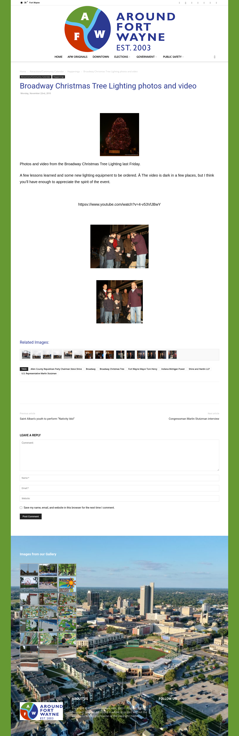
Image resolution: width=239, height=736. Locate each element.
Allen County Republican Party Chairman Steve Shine (56, 369)
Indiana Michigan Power (173, 369)
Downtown (101, 56)
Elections (122, 56)
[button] (214, 57)
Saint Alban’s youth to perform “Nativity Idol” (47, 418)
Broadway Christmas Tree (112, 369)
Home (58, 56)
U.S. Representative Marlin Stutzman (39, 373)
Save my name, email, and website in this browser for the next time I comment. (69, 507)
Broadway (91, 369)
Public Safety (173, 56)
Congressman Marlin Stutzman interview (194, 418)
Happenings (73, 71)
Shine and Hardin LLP (199, 369)
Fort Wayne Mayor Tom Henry (142, 369)
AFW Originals (77, 56)
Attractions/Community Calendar (47, 71)
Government (146, 56)
